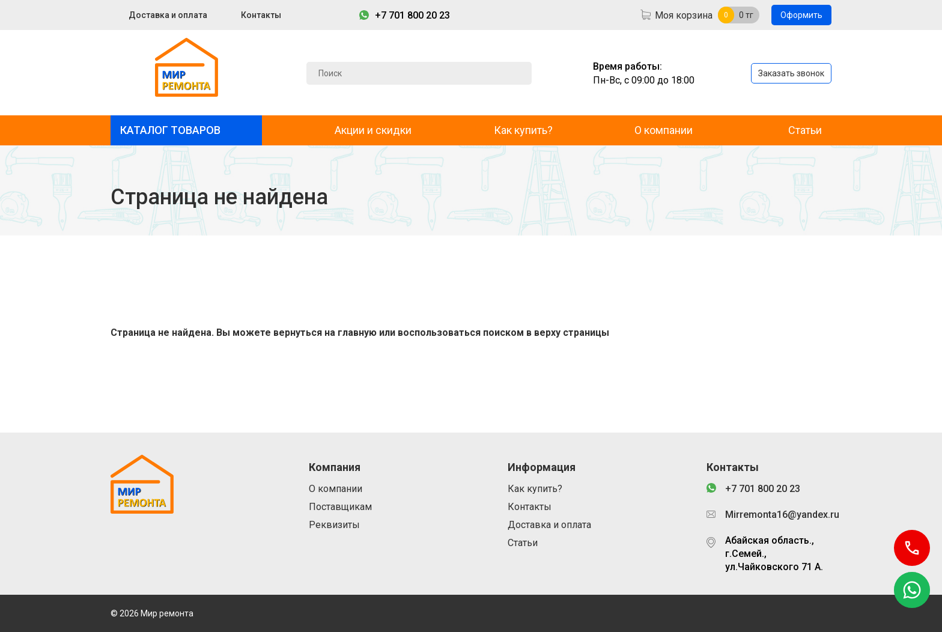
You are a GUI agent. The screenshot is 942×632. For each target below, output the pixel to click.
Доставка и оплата (168, 15)
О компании (663, 130)
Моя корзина (684, 15)
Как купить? (523, 130)
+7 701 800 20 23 (412, 15)
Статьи (805, 130)
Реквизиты (334, 524)
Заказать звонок (791, 73)
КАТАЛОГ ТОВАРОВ (170, 130)
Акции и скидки (373, 130)
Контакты (261, 15)
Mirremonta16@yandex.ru (778, 514)
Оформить (801, 15)
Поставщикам (340, 506)
